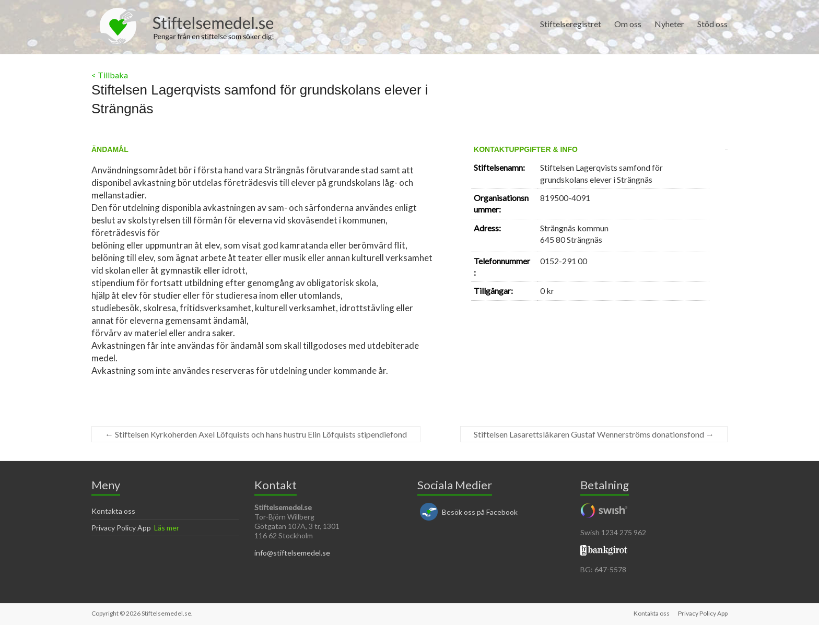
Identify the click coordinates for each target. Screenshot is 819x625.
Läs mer (166, 527)
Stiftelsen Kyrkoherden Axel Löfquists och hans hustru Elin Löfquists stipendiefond (256, 434)
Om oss (627, 24)
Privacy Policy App (121, 527)
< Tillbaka (109, 75)
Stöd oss (712, 24)
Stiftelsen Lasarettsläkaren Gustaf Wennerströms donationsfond (594, 434)
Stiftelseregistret (570, 24)
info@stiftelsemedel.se (292, 552)
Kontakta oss (113, 510)
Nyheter (669, 24)
